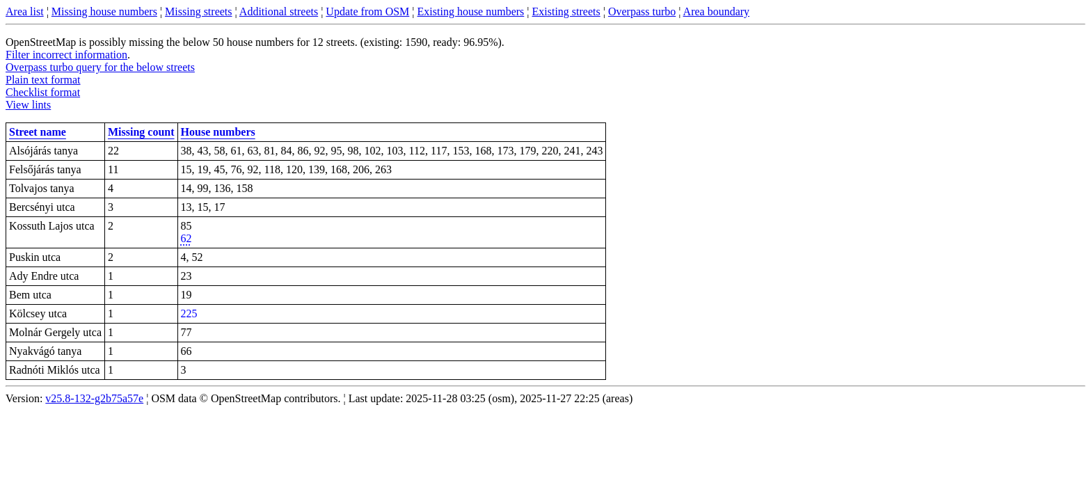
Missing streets (198, 11)
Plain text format (43, 80)
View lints (28, 105)
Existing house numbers (471, 11)
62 (186, 238)
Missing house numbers (104, 11)
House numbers (218, 132)
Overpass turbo (642, 11)
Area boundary (716, 11)
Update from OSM (367, 11)
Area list (25, 11)
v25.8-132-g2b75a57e (94, 398)
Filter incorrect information (66, 55)
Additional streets (278, 11)
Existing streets (566, 11)
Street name (37, 132)
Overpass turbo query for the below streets (100, 67)
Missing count (141, 132)
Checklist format (43, 92)
